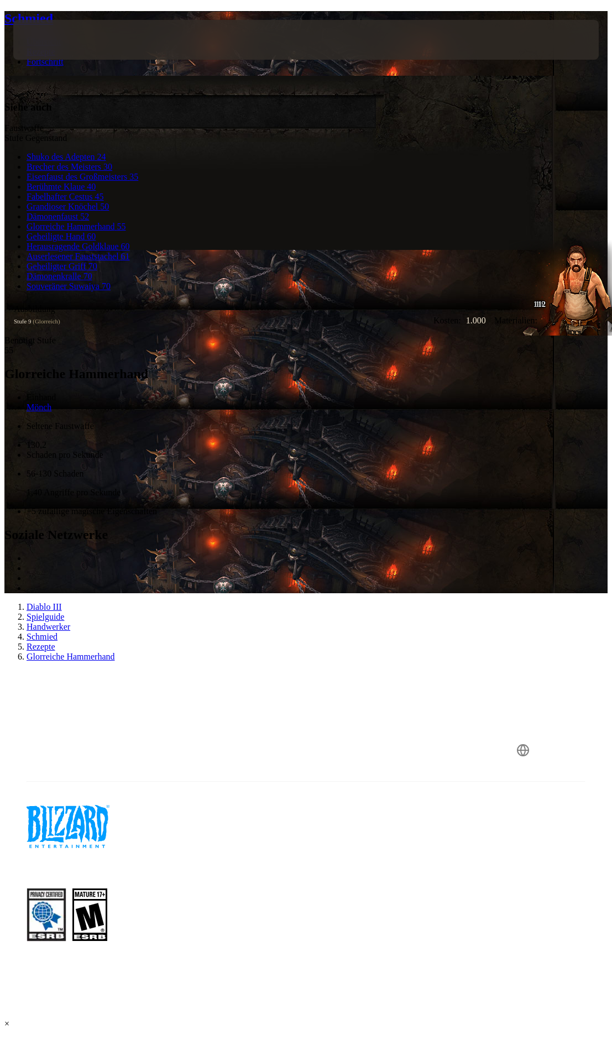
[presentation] (46, 40)
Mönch (39, 407)
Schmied (28, 18)
